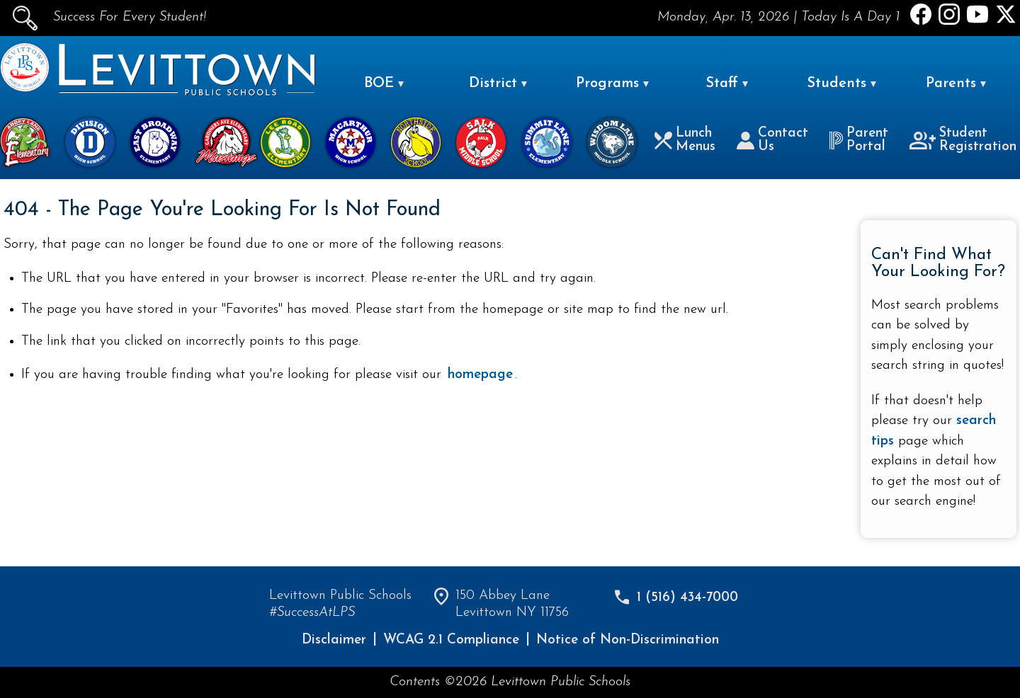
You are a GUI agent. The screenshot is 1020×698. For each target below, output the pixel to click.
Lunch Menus (684, 140)
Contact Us (772, 140)
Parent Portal (858, 140)
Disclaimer (334, 640)
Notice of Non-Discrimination (627, 640)
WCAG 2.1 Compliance (451, 640)
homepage (480, 375)
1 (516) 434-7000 (687, 598)
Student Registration (963, 140)
